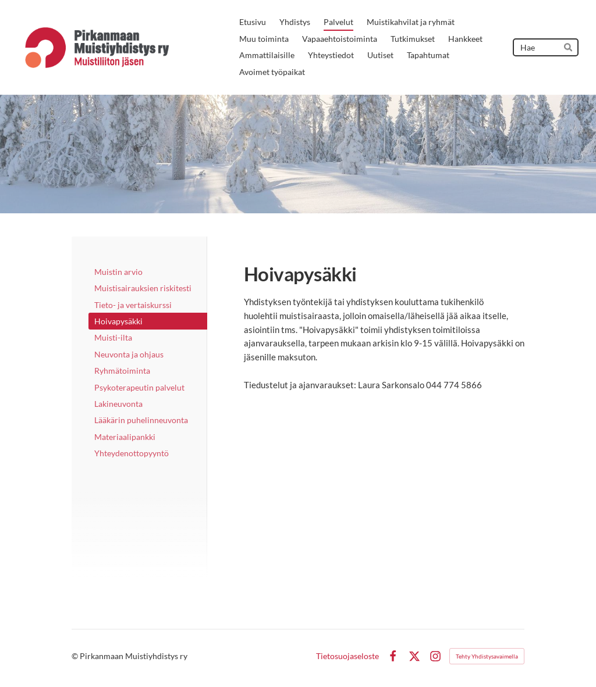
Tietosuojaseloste (347, 656)
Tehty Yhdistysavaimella (487, 656)
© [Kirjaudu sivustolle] (76, 656)
